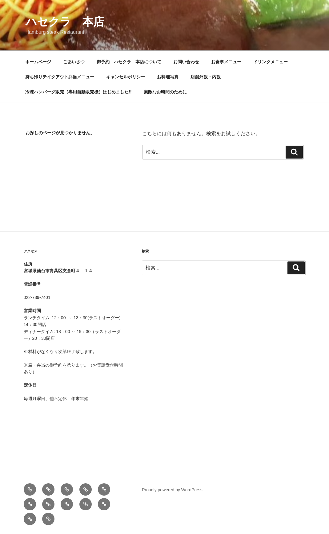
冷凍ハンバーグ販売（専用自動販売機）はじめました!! (78, 91)
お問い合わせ (186, 61)
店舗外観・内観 (206, 76)
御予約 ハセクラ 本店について (129, 61)
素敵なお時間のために (165, 91)
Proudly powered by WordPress (172, 489)
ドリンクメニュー (270, 61)
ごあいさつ (74, 61)
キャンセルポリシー (125, 76)
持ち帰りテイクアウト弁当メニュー (59, 76)
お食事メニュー (226, 61)
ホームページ (38, 61)
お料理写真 (168, 76)
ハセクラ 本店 (65, 21)
